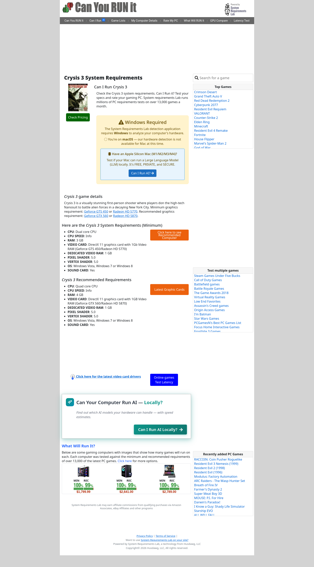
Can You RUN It (74, 20)
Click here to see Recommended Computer (169, 235)
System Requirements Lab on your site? (164, 540)
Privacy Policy (145, 536)
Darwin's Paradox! (207, 502)
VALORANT (202, 113)
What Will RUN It (194, 20)
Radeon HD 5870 (125, 216)
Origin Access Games (209, 310)
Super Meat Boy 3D (208, 494)
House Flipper (204, 139)
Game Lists (118, 20)
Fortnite (200, 135)
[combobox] (225, 77)
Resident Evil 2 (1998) (209, 468)
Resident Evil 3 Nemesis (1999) (216, 464)
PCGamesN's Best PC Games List (217, 323)
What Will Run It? (78, 446)
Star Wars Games (206, 318)
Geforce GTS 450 (96, 211)
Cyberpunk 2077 (206, 105)
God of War (202, 148)
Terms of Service (165, 536)
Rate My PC (170, 20)
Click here (125, 461)
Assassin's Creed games (211, 306)
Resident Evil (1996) (208, 472)
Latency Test (241, 20)
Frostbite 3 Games (207, 331)
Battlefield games (207, 284)
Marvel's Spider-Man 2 (210, 143)
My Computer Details (144, 20)
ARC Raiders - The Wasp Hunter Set (219, 481)
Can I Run (97, 20)
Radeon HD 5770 (125, 211)
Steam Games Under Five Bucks (217, 276)
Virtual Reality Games (209, 297)
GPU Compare (219, 20)
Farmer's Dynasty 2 (208, 489)
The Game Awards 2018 (211, 293)
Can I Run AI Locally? (160, 429)
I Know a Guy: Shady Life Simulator (219, 506)
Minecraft (201, 126)
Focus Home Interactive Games (217, 327)
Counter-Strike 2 (206, 118)
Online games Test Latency (164, 379)
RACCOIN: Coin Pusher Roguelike (218, 459)
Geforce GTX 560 (96, 216)
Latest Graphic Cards (169, 289)
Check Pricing (78, 117)
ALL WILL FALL (204, 515)
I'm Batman (202, 314)
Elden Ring (202, 122)
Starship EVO (203, 511)
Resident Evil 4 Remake (211, 130)
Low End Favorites (207, 301)
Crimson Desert (205, 92)
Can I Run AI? (142, 173)
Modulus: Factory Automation (215, 476)
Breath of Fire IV (206, 485)
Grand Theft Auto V (208, 96)
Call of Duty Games (208, 280)
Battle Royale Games (209, 288)
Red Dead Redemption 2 (211, 100)
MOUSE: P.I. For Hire (208, 498)
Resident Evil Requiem (210, 109)
